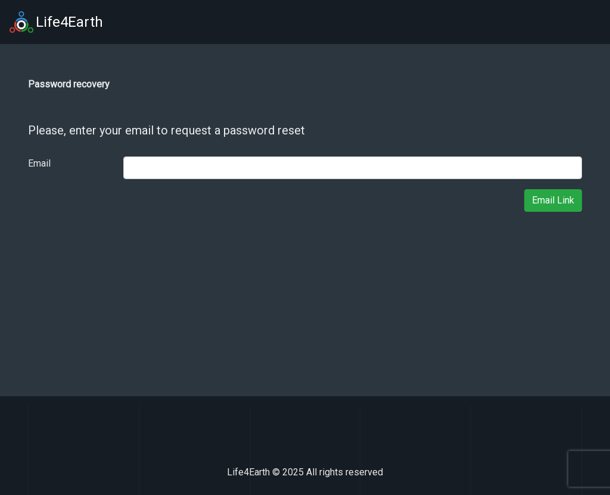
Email (39, 163)
